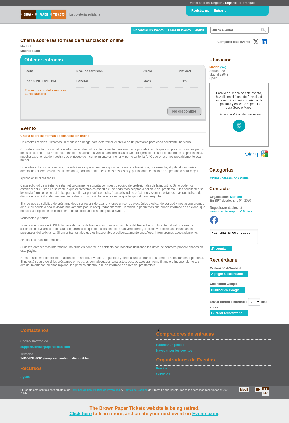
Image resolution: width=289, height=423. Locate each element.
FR (265, 395)
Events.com (205, 413)
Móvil (244, 392)
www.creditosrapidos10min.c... (232, 211)
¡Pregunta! (219, 251)
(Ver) (223, 67)
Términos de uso (81, 392)
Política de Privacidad (106, 392)
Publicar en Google (225, 292)
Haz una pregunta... (236, 237)
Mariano (236, 197)
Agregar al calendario (227, 276)
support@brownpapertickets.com (45, 349)
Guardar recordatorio (226, 315)
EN (258, 392)
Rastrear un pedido (170, 347)
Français (249, 3)
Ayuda (199, 30)
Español (231, 3)
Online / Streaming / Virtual (229, 178)
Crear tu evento (179, 30)
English (216, 3)
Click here (80, 413)
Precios (161, 371)
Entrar (218, 10)
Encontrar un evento (148, 30)
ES (265, 392)
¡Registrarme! (200, 10)
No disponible (184, 111)
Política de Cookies (136, 392)
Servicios (163, 376)
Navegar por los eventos (174, 353)
